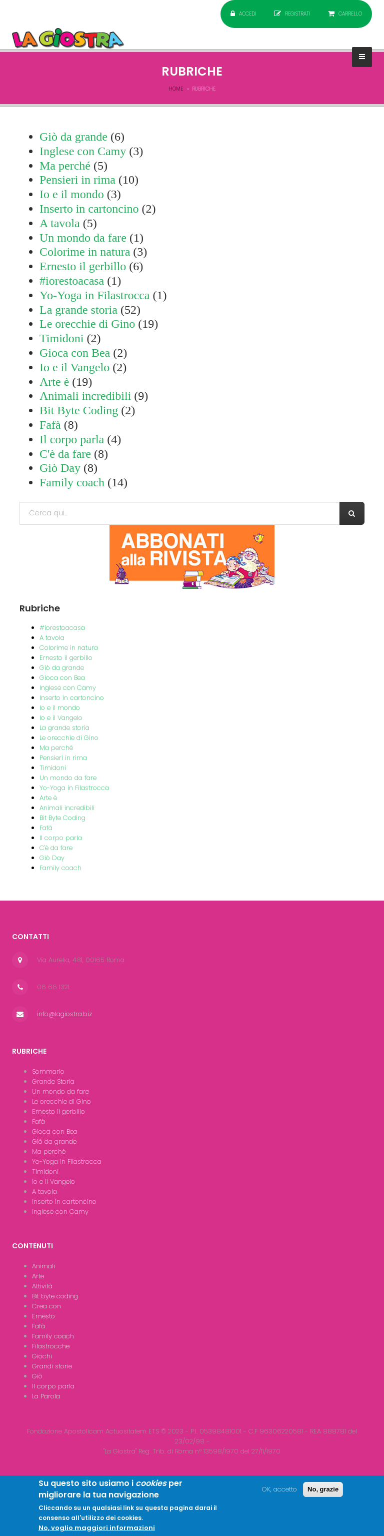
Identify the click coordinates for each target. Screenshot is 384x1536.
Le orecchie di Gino (87, 323)
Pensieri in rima (78, 179)
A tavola (60, 223)
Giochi (42, 1356)
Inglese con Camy (83, 151)
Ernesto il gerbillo (83, 266)
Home (175, 89)
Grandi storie (52, 1366)
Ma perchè (49, 1151)
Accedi (247, 14)
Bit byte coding (55, 1296)
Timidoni (62, 338)
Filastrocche (51, 1346)
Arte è (54, 381)
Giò (37, 1376)
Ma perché (65, 165)
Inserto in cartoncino (89, 208)
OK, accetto (279, 1493)
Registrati (297, 14)
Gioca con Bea (75, 352)
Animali (43, 1266)
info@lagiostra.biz (64, 1014)
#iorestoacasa (72, 280)
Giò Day (60, 467)
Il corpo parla (72, 439)
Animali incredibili (85, 395)
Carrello (350, 14)
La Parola (46, 1396)
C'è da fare (65, 453)
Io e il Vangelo (75, 367)
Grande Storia (53, 1081)
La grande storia (79, 309)
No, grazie (323, 1493)
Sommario (48, 1071)
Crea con (46, 1306)
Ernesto (43, 1316)
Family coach (72, 482)
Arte (38, 1276)
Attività (42, 1286)
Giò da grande (74, 136)
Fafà (50, 424)
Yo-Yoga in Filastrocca (95, 295)
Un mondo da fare (83, 237)
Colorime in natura (85, 251)
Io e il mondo (72, 194)
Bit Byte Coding (79, 410)
